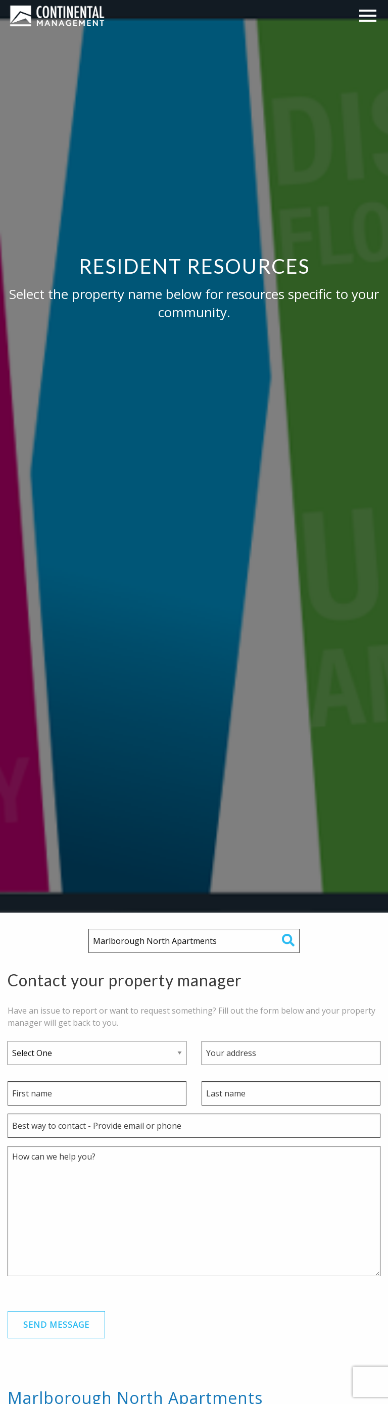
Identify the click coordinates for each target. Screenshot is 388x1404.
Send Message (56, 1324)
